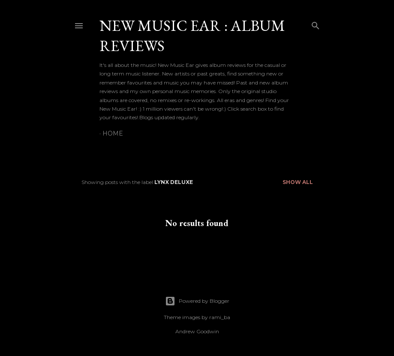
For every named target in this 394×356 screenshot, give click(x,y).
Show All (298, 182)
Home (112, 133)
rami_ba (219, 317)
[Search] (315, 23)
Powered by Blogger (197, 301)
